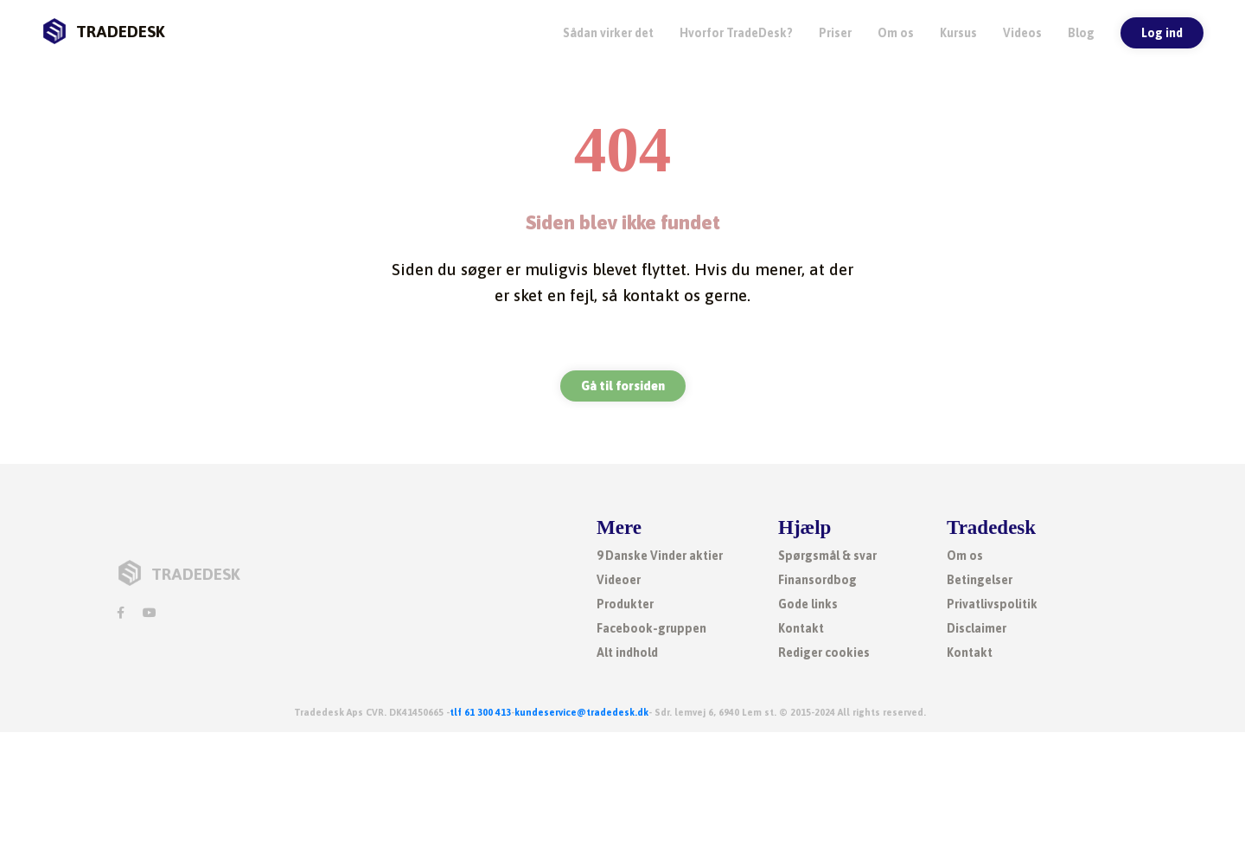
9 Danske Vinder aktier (660, 556)
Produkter (625, 604)
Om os (896, 33)
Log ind (1162, 33)
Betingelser (979, 580)
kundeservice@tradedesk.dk (581, 712)
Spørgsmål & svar (827, 556)
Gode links (808, 604)
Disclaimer (976, 628)
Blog (1081, 33)
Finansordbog (817, 580)
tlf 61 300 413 (480, 712)
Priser (835, 33)
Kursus (958, 33)
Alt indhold (627, 652)
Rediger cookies (824, 652)
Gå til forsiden (623, 386)
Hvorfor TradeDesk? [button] (736, 33)
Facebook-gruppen (651, 628)
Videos (1022, 33)
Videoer (619, 580)
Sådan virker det (608, 33)
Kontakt (801, 628)
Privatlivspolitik (992, 604)
